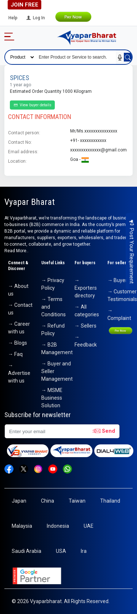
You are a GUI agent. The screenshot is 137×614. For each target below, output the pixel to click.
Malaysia (22, 526)
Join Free (24, 4)
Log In (35, 17)
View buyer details (32, 105)
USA (61, 551)
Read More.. (16, 250)
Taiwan (77, 501)
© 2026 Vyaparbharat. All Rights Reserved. (61, 601)
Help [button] (13, 17)
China (47, 501)
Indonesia (58, 526)
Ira (84, 551)
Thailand (110, 501)
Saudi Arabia (26, 551)
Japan (19, 501)
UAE (89, 526)
